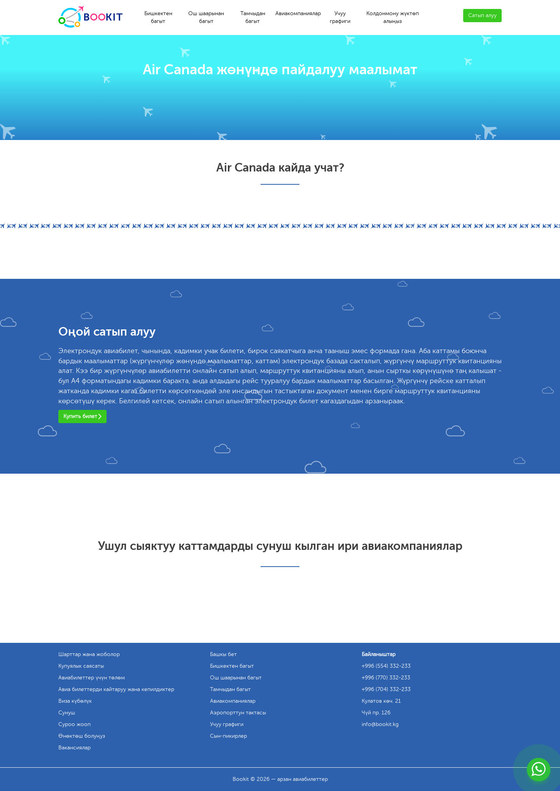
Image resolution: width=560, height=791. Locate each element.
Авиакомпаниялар (298, 13)
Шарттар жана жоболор (89, 654)
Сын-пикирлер (228, 736)
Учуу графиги (340, 17)
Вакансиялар (74, 748)
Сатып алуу (482, 15)
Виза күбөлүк (75, 701)
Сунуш (66, 713)
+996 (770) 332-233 (386, 678)
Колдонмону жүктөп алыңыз (392, 17)
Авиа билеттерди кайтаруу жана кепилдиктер (116, 689)
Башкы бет (223, 654)
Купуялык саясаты (81, 666)
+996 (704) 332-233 (386, 689)
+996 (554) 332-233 (386, 666)
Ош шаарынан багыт (206, 17)
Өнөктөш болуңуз (81, 736)
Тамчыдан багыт (252, 17)
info (380, 724)
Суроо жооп (74, 724)
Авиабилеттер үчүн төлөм (91, 678)
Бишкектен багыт (158, 17)
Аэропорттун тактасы (238, 713)
